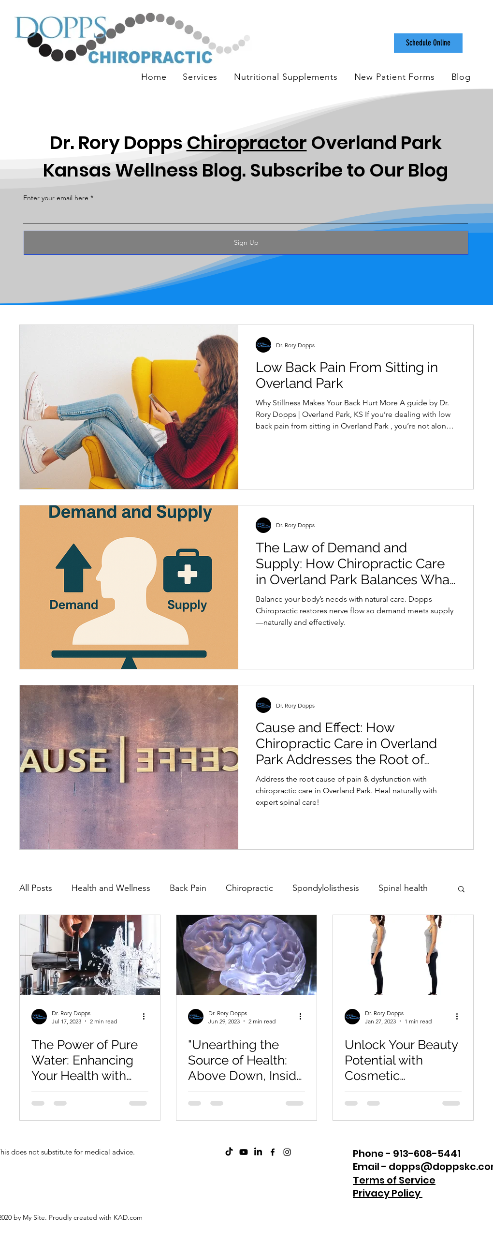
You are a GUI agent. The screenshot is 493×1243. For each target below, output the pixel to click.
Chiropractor (247, 142)
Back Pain (188, 888)
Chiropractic (249, 888)
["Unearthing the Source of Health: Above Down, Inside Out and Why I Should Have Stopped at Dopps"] (246, 955)
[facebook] (272, 1152)
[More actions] (147, 1016)
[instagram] (287, 1152)
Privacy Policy (387, 1193)
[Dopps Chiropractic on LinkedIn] (258, 1152)
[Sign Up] (246, 243)
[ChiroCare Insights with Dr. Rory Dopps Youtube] (243, 1152)
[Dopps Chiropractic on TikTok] (229, 1152)
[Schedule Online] (428, 43)
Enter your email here (55, 197)
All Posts (35, 888)
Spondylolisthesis (325, 888)
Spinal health (403, 888)
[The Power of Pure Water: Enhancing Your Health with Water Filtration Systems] (90, 955)
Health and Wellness (111, 888)
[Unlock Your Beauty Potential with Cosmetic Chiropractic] (403, 955)
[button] (461, 890)
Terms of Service (394, 1180)
